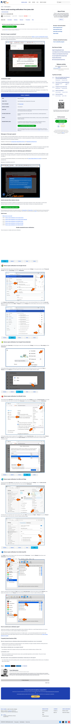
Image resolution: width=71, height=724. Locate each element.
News (30, 2)
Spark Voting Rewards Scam (58, 50)
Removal (21, 19)
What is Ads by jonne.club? (7, 215)
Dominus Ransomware (56, 57)
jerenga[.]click (13, 141)
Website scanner (65, 710)
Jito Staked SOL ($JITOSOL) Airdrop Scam (61, 51)
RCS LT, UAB (3, 709)
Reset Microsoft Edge (57, 31)
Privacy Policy (24, 210)
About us (61, 19)
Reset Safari (55, 33)
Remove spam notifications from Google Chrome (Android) (16, 219)
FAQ (33, 19)
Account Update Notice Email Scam (59, 55)
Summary (15, 19)
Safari (34, 261)
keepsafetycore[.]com (21, 141)
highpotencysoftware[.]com (32, 141)
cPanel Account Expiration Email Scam (60, 53)
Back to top (47, 682)
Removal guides (24, 2)
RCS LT (39, 129)
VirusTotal (21, 104)
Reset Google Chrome (57, 27)
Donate (35, 696)
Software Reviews (45, 716)
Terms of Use (30, 210)
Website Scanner (43, 2)
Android (12, 261)
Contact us (55, 710)
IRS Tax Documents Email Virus (58, 59)
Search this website (65, 712)
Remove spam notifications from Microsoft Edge (14, 223)
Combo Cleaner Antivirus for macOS (34, 158)
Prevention (28, 19)
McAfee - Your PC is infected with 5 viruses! (40, 36)
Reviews (33, 2)
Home (2, 6)
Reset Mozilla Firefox (57, 29)
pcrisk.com (10, 710)
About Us (55, 712)
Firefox (19, 261)
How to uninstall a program (58, 41)
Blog (37, 2)
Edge (27, 261)
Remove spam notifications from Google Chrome (14, 217)
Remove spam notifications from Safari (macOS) (14, 224)
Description (10, 19)
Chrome (4, 337)
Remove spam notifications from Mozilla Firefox (14, 221)
